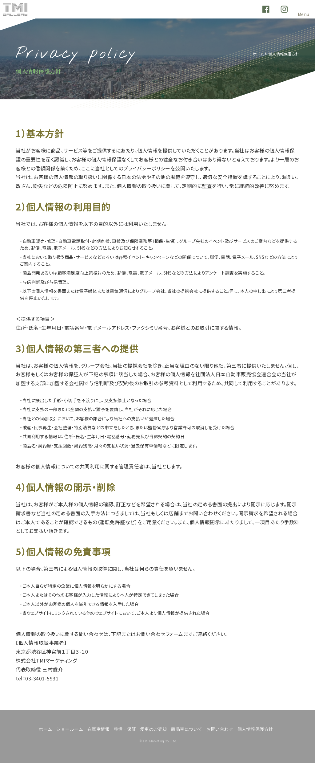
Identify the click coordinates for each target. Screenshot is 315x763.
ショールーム (69, 729)
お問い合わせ (219, 729)
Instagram (284, 9)
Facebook (266, 9)
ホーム (258, 53)
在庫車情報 (98, 729)
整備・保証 (125, 729)
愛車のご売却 (153, 729)
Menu (303, 12)
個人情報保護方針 (255, 729)
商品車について (186, 729)
